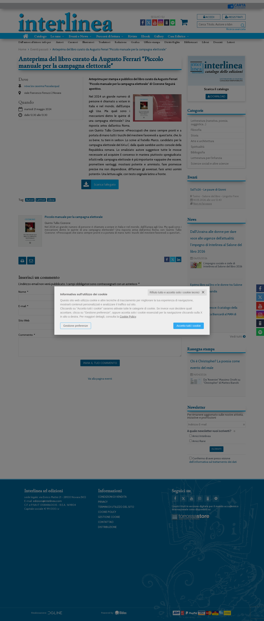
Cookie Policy (128, 316)
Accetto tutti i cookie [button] (188, 325)
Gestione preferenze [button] (75, 325)
